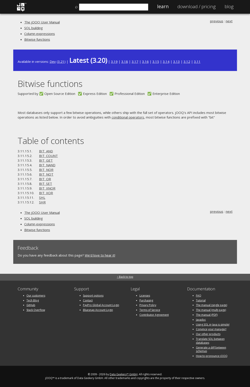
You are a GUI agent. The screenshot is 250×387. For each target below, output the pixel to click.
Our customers (35, 295)
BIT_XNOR (47, 188)
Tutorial (201, 300)
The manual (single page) (211, 305)
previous (216, 21)
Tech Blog (32, 300)
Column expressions (39, 33)
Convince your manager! (211, 329)
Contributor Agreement (154, 315)
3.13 (176, 61)
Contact (88, 300)
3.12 (187, 61)
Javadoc (201, 320)
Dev (53, 61)
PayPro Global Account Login (101, 305)
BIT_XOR (46, 193)
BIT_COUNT (48, 155)
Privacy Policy (147, 305)
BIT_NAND (47, 165)
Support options (93, 295)
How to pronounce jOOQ (211, 356)
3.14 (166, 61)
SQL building (33, 28)
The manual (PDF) (207, 315)
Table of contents (51, 140)
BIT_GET (46, 160)
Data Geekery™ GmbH (123, 374)
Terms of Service (149, 310)
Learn (163, 6)
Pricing (196, 6)
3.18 (124, 61)
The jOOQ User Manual (42, 22)
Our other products (208, 334)
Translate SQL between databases (210, 341)
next (229, 21)
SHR (42, 202)
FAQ (198, 295)
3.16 (145, 61)
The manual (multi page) (211, 310)
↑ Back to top (125, 277)
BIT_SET (45, 183)
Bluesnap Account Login (98, 310)
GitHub (30, 305)
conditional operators (128, 117)
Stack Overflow (35, 310)
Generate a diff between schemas (211, 349)
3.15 (155, 61)
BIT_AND (46, 151)
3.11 (197, 61)
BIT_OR (45, 179)
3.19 (114, 61)
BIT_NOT (46, 174)
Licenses (144, 295)
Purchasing (146, 300)
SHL (42, 197)
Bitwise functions (37, 39)
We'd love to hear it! (100, 255)
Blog (229, 6)
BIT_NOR (46, 169)
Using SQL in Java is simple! (212, 324)
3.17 (135, 61)
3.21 (61, 61)
